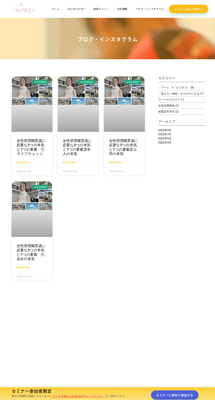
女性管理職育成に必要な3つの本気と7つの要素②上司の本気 (123, 147)
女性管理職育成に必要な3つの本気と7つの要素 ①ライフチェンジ (31, 147)
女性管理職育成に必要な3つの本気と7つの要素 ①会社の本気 (31, 252)
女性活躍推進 (166, 105)
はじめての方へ (77, 9)
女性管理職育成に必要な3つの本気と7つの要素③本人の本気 (77, 147)
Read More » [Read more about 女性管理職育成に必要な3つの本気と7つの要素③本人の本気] (69, 162)
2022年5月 (164, 138)
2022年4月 (164, 142)
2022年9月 (164, 130)
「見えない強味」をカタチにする (178, 93)
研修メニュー (101, 9)
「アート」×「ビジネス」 (174, 87)
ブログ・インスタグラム (150, 9)
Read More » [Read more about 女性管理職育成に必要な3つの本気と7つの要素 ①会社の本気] (23, 267)
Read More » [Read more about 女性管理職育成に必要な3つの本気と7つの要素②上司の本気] (116, 162)
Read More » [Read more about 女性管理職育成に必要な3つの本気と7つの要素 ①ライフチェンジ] (23, 162)
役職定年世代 (166, 111)
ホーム (55, 9)
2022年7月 (164, 134)
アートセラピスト (169, 99)
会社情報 (122, 9)
